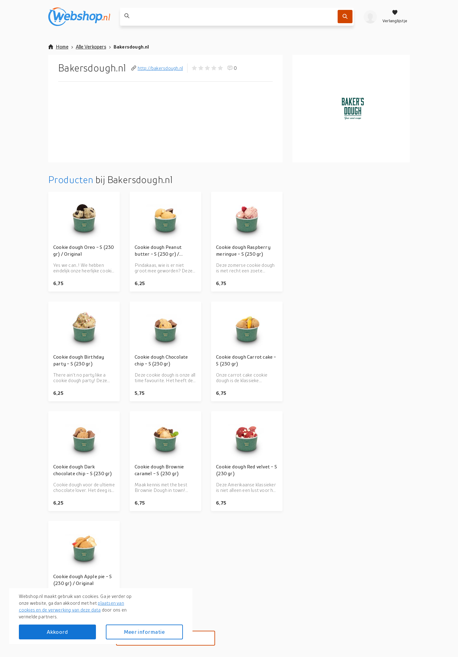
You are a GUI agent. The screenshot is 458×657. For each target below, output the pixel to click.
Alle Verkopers (91, 46)
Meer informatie (144, 632)
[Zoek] (345, 16)
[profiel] (370, 16)
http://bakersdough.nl (157, 68)
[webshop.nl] (79, 16)
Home (58, 46)
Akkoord (57, 632)
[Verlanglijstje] (395, 16)
